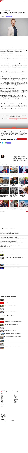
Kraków (2, 394)
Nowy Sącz (15, 394)
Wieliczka (15, 402)
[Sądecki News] (5, 421)
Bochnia (2, 395)
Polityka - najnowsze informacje (8, 164)
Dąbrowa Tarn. (2, 398)
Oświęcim (15, 396)
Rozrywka (3, 198)
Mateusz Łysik (3, 16)
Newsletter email (3, 414)
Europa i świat (4, 262)
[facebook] (0, 143)
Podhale (15, 397)
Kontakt (2, 417)
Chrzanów (2, 397)
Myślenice (2, 402)
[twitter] (2, 143)
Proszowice (15, 398)
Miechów (2, 401)
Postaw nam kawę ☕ (8, 16)
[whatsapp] (5, 143)
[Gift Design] (12, 421)
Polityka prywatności (3, 416)
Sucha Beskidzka (16, 399)
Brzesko (2, 396)
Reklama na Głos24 (3, 415)
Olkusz (15, 395)
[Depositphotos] (8, 421)
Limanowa (2, 400)
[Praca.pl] (2, 421)
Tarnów (15, 400)
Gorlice (1, 399)
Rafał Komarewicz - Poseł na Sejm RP (15, 118)
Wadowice (15, 401)
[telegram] (4, 143)
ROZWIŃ (14, 127)
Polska (2, 251)
